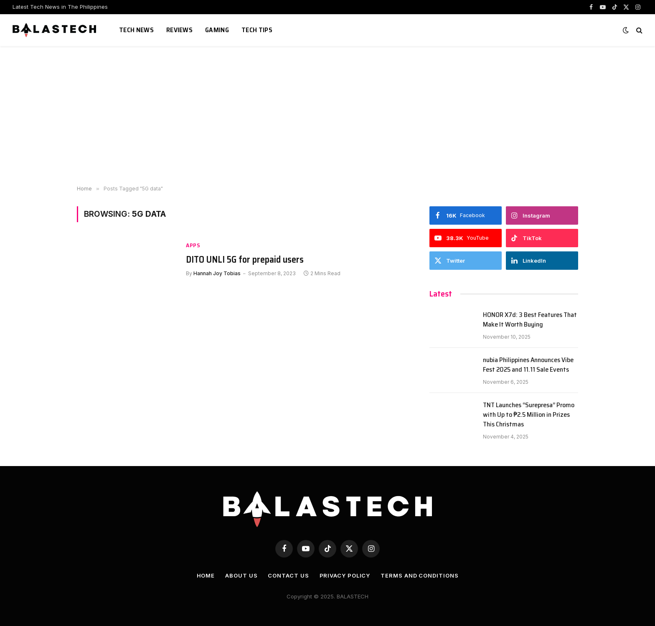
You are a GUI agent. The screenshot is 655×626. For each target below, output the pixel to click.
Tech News (136, 30)
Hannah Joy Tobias (217, 273)
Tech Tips (256, 30)
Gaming (217, 30)
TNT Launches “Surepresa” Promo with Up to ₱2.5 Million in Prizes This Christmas (528, 414)
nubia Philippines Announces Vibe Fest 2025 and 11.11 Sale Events (528, 365)
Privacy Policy (345, 575)
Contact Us (288, 575)
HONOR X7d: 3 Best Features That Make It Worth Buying (530, 319)
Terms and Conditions (419, 575)
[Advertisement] (327, 112)
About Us (241, 575)
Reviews (179, 30)
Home (206, 575)
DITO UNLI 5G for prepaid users (245, 259)
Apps (193, 245)
